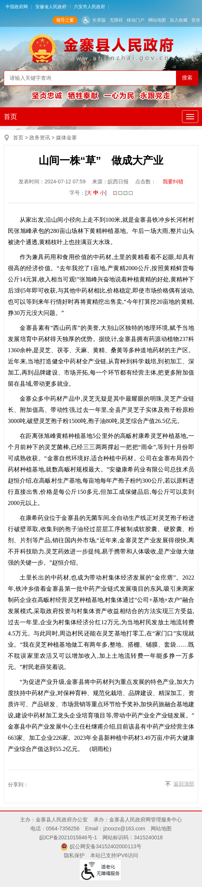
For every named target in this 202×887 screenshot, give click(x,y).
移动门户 (135, 20)
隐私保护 (74, 855)
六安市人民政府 (89, 6)
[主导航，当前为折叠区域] (190, 116)
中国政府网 (17, 6)
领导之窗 (65, 20)
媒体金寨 (66, 138)
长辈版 (99, 20)
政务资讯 (39, 138)
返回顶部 (183, 784)
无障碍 (116, 20)
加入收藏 (179, 20)
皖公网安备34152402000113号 (105, 846)
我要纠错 (173, 181)
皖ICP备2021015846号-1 (68, 837)
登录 (195, 20)
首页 (10, 116)
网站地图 (157, 20)
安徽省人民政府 (50, 6)
